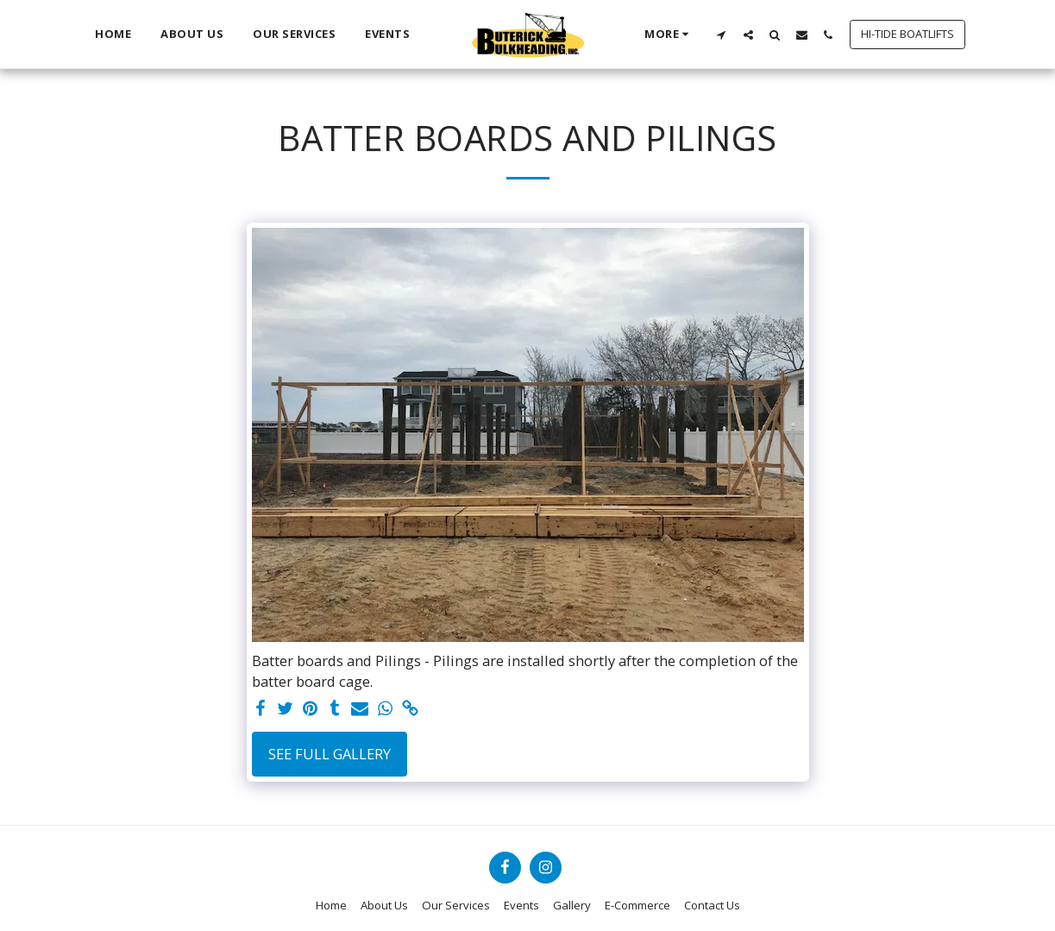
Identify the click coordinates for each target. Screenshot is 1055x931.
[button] (721, 34)
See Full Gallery (329, 754)
